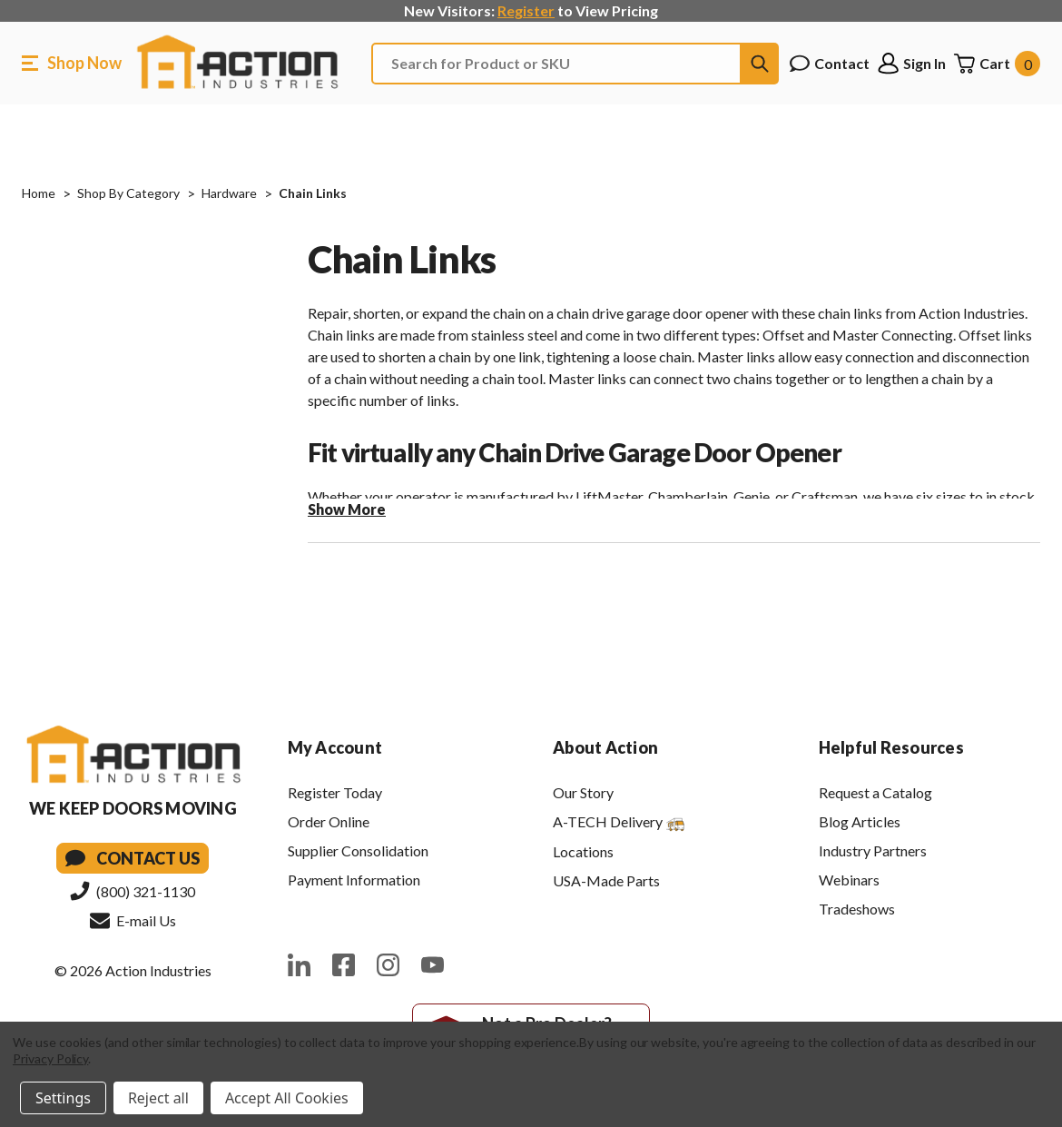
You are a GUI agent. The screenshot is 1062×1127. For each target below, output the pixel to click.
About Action (605, 747)
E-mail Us (133, 920)
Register (526, 10)
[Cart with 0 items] (996, 63)
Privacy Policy (50, 1058)
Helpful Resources (891, 747)
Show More (347, 509)
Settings (63, 1098)
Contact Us (132, 858)
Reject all (158, 1098)
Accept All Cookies (287, 1098)
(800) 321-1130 (132, 891)
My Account (335, 747)
